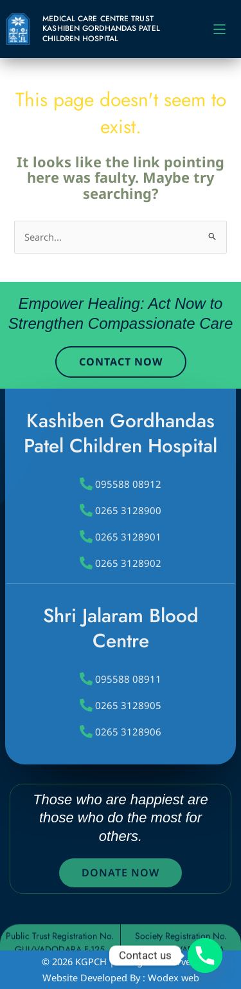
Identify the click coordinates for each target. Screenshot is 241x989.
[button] (219, 29)
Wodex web (173, 977)
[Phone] (205, 955)
